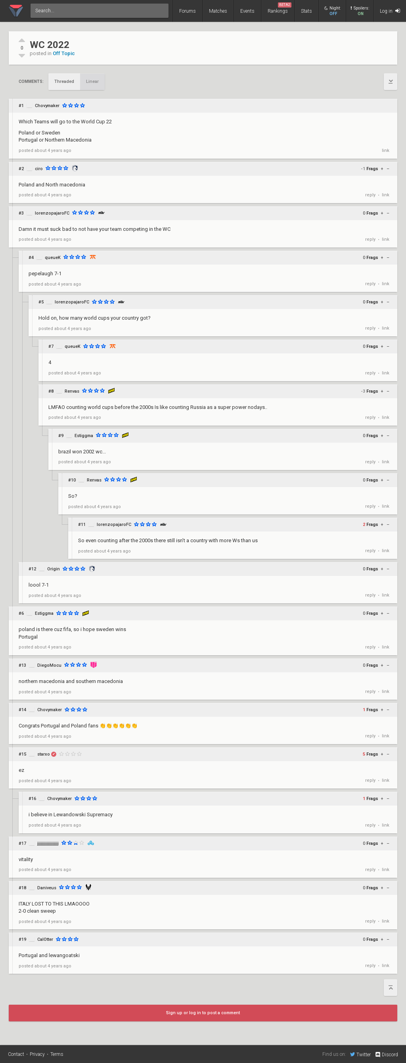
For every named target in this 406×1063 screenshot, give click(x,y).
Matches (218, 11)
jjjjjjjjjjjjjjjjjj (48, 843)
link (385, 150)
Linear (92, 81)
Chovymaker (47, 105)
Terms (56, 1054)
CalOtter (45, 939)
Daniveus (46, 887)
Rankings (279, 8)
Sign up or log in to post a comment (203, 1012)
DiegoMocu (49, 665)
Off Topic (64, 53)
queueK (53, 257)
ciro (39, 168)
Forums (187, 11)
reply (370, 195)
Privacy (37, 1054)
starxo (43, 754)
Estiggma (84, 435)
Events (247, 11)
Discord (386, 1054)
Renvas (72, 391)
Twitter (360, 1054)
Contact (16, 1054)
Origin (53, 569)
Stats (306, 11)
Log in (390, 11)
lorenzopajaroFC (52, 213)
